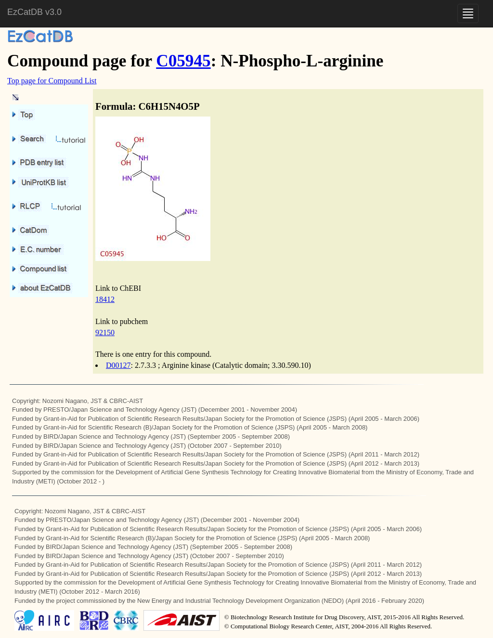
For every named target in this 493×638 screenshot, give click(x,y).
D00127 (118, 365)
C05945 (183, 61)
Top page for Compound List (52, 81)
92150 (105, 332)
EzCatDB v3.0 (34, 12)
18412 (105, 299)
